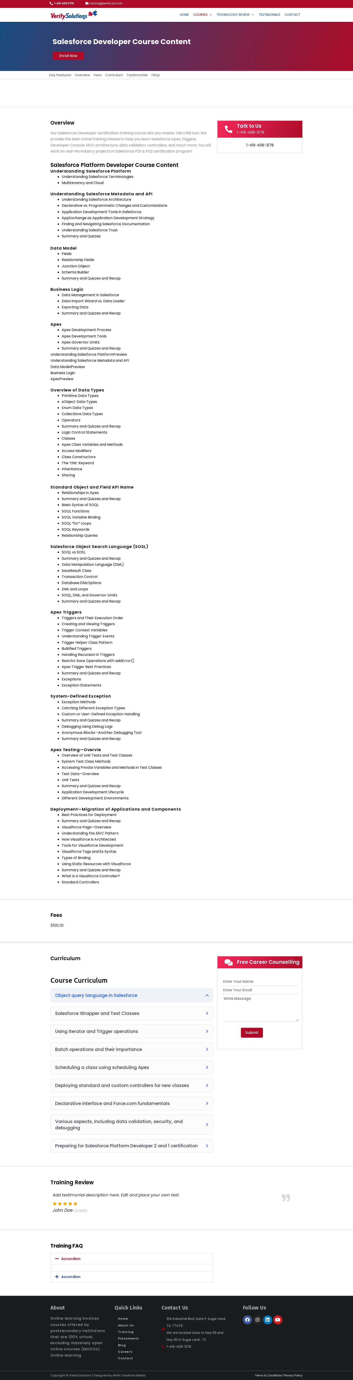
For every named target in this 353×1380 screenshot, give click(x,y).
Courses (202, 14)
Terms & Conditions (268, 1375)
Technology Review (235, 14)
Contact (125, 1358)
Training (126, 1332)
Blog (122, 1345)
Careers (125, 1352)
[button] (68, 56)
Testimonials (269, 14)
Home (184, 14)
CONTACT (292, 14)
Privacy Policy (293, 1375)
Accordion (70, 1258)
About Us (126, 1325)
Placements (128, 1338)
